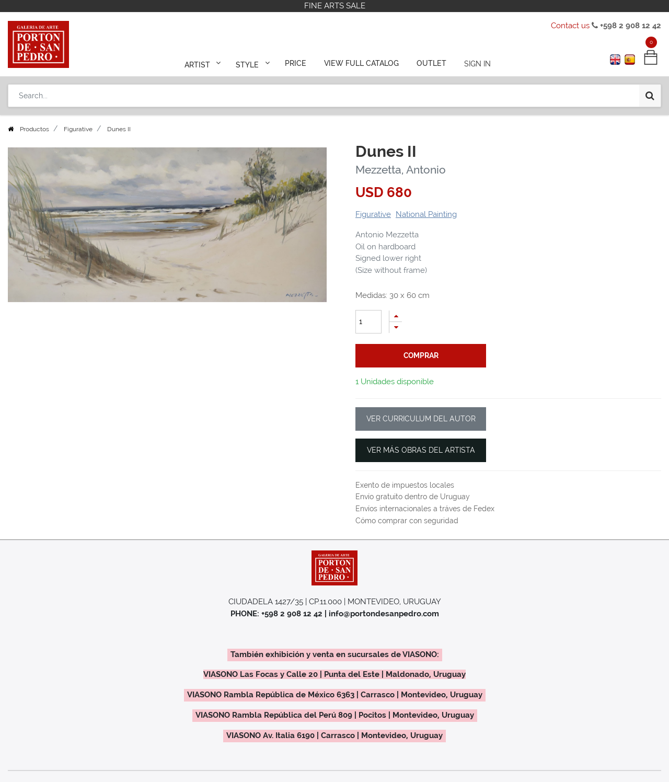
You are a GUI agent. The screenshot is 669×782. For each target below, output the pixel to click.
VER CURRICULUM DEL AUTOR (421, 419)
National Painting (426, 214)
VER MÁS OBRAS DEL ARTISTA (421, 450)
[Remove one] (395, 327)
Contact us (570, 25)
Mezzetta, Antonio (400, 169)
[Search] (650, 95)
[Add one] (395, 315)
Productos (34, 129)
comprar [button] (421, 355)
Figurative (78, 129)
